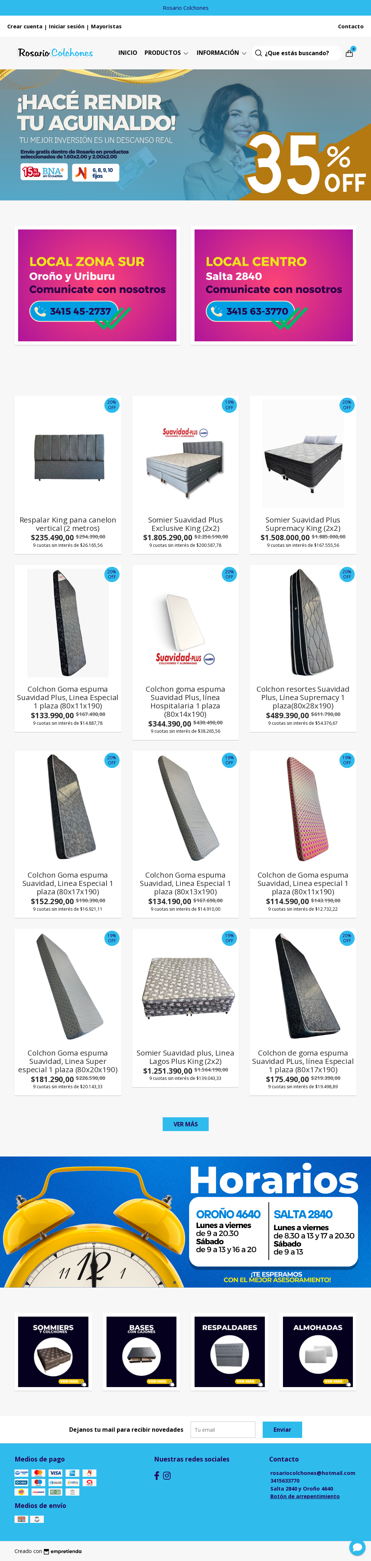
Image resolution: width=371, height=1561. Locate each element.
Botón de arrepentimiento (305, 1496)
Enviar (282, 1430)
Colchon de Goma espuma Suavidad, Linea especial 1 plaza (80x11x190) (303, 883)
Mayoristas (106, 26)
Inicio (127, 53)
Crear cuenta (24, 26)
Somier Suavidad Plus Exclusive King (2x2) (185, 524)
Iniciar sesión (66, 26)
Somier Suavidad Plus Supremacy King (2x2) (303, 524)
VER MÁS (186, 1124)
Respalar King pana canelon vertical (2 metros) (68, 524)
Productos (167, 53)
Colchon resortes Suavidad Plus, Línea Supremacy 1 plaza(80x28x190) (303, 697)
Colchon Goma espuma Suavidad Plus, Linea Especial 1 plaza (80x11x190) (67, 697)
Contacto (351, 26)
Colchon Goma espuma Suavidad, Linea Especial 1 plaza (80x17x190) (68, 883)
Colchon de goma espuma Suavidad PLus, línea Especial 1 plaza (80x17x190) (303, 1061)
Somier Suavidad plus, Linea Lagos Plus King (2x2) (185, 1057)
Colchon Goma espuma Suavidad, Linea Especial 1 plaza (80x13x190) (185, 883)
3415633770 (284, 1480)
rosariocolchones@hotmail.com (312, 1472)
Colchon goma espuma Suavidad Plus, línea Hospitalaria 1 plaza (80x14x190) (185, 701)
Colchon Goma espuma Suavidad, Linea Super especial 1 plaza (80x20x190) (67, 1061)
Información (222, 53)
